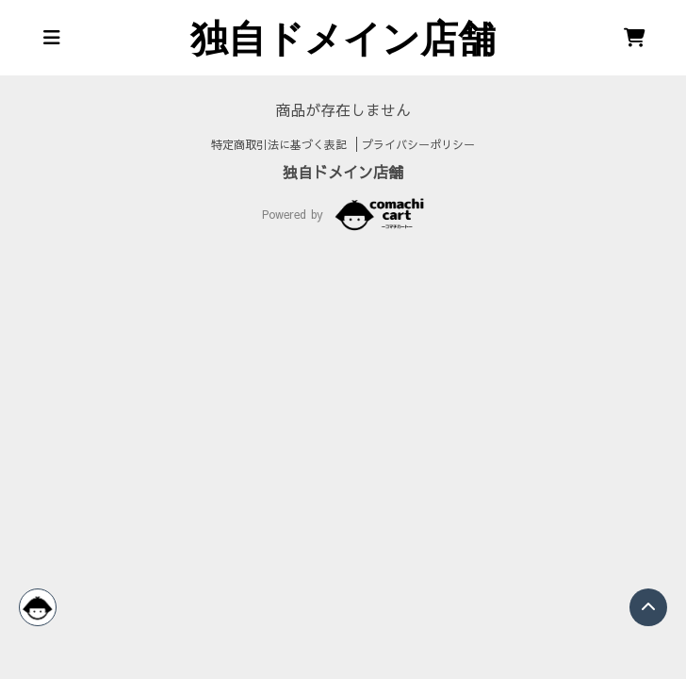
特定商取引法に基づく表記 (281, 144)
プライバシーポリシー (418, 144)
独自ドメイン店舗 (343, 171)
